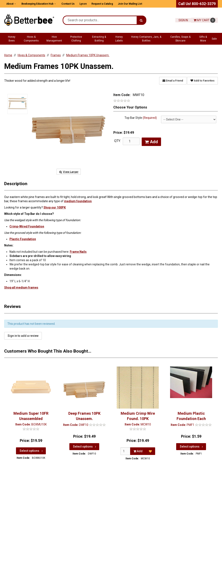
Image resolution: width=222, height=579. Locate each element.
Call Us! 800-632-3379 (197, 4)
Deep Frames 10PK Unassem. (84, 416)
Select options (32, 450)
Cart (204, 20)
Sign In (183, 20)
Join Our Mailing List (130, 3)
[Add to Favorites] (150, 451)
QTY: (117, 141)
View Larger (68, 171)
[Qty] (125, 451)
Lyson (83, 3)
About (9, 3)
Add (151, 141)
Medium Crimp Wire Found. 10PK (138, 416)
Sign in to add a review (23, 335)
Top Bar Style (140, 117)
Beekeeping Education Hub (37, 3)
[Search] (141, 20)
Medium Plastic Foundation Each (191, 416)
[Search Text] (100, 20)
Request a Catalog (102, 3)
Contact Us (68, 3)
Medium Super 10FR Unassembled (30, 416)
